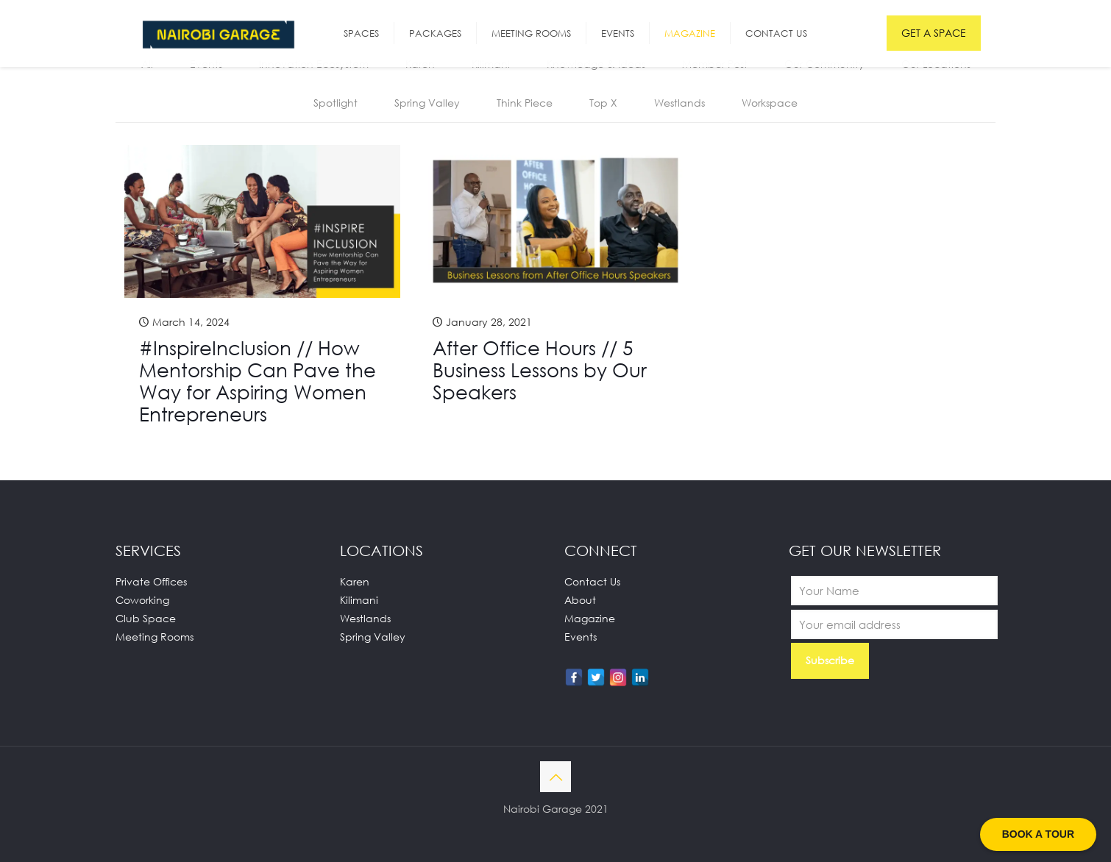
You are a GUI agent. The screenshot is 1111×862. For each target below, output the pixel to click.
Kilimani (359, 600)
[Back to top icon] (555, 776)
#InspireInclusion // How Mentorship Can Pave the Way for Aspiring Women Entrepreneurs (257, 381)
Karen (354, 581)
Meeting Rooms (155, 636)
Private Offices (151, 581)
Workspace (770, 102)
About (580, 600)
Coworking (142, 600)
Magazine (589, 618)
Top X (603, 102)
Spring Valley (427, 102)
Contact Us (592, 581)
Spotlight (335, 102)
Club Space (146, 618)
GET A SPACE (933, 32)
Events (580, 636)
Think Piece (525, 102)
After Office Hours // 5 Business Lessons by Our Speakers (540, 370)
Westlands (679, 102)
